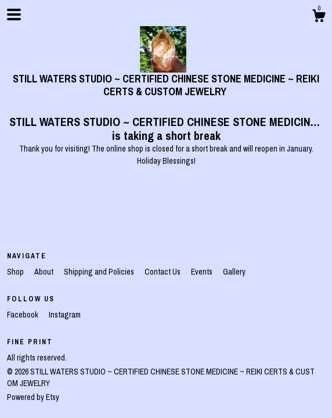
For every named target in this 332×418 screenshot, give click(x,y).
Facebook (23, 314)
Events (202, 271)
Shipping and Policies (100, 271)
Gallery (234, 271)
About (44, 271)
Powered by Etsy (33, 397)
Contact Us (163, 271)
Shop (16, 271)
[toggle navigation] (14, 14)
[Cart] (318, 17)
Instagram (65, 314)
